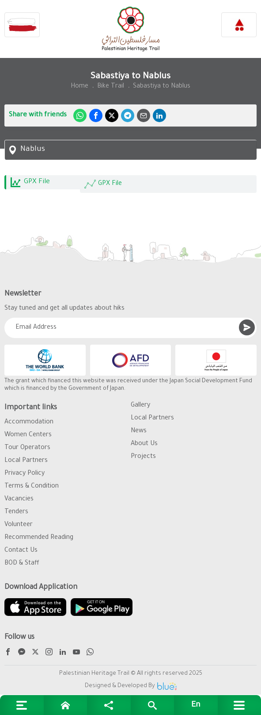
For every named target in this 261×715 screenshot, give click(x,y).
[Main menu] (239, 705)
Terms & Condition (31, 486)
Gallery (140, 405)
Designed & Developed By (131, 686)
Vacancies (19, 499)
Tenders (16, 512)
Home (79, 86)
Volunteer (18, 525)
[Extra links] (22, 705)
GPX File (103, 184)
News (139, 431)
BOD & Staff (21, 563)
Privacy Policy (24, 473)
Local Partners (26, 461)
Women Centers (28, 435)
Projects (143, 457)
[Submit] (247, 327)
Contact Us (21, 550)
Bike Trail (110, 86)
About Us (144, 444)
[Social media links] (109, 705)
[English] (196, 705)
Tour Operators (27, 448)
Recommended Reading (38, 538)
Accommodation (28, 422)
